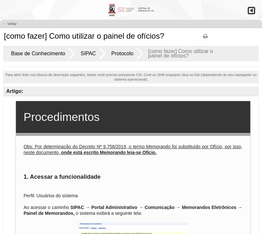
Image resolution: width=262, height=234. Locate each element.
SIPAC (88, 53)
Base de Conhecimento (38, 53)
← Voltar (10, 24)
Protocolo (122, 53)
